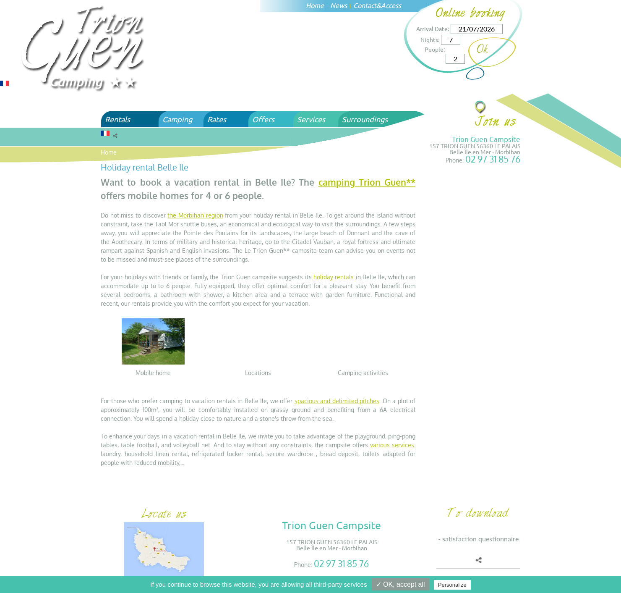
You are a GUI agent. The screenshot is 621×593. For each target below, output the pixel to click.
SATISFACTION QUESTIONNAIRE (480, 539)
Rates (216, 119)
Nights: (429, 39)
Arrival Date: (432, 28)
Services (311, 119)
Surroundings (365, 119)
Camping (177, 119)
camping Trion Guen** (367, 182)
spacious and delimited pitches (337, 400)
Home (315, 5)
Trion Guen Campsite (486, 138)
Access (391, 5)
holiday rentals (333, 277)
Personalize (452, 585)
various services (392, 445)
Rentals (117, 119)
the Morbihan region (195, 215)
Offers (263, 119)
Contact (364, 5)
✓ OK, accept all (400, 584)
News (338, 5)
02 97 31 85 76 (492, 159)
